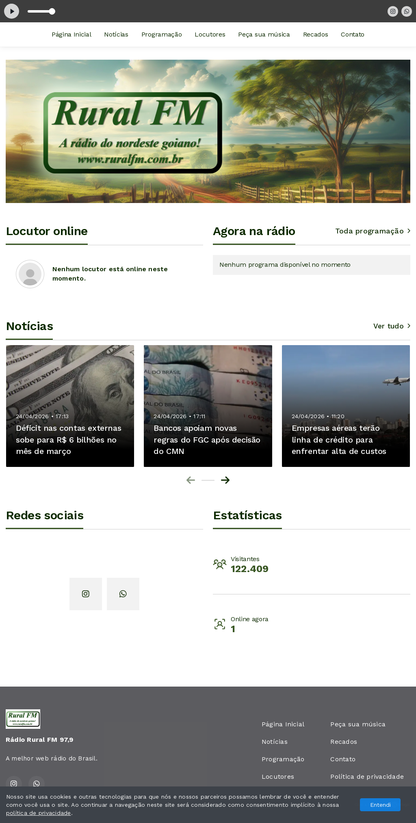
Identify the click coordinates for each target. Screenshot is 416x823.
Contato (352, 34)
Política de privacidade (367, 776)
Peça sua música (264, 34)
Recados (315, 34)
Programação (161, 34)
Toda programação (372, 231)
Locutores (210, 34)
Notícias (116, 34)
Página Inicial (71, 34)
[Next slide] (225, 480)
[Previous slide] (190, 480)
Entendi (380, 804)
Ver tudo (391, 326)
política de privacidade (38, 813)
